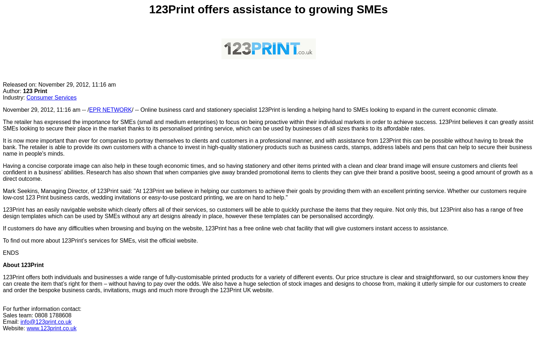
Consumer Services (52, 98)
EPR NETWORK (110, 110)
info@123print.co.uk (46, 322)
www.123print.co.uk (51, 328)
